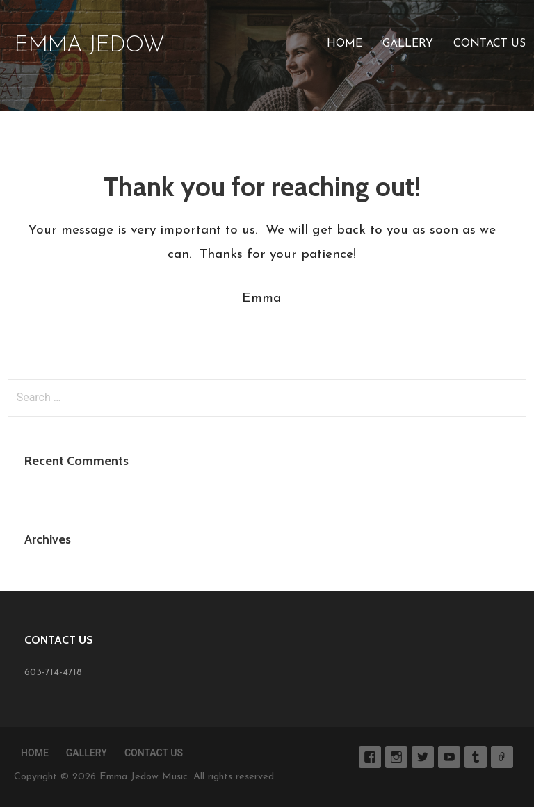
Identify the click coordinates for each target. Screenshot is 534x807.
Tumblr (475, 757)
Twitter (423, 757)
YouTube (449, 757)
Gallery (407, 43)
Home (344, 43)
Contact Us (489, 43)
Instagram (396, 757)
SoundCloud (502, 757)
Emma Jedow (89, 46)
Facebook (370, 757)
